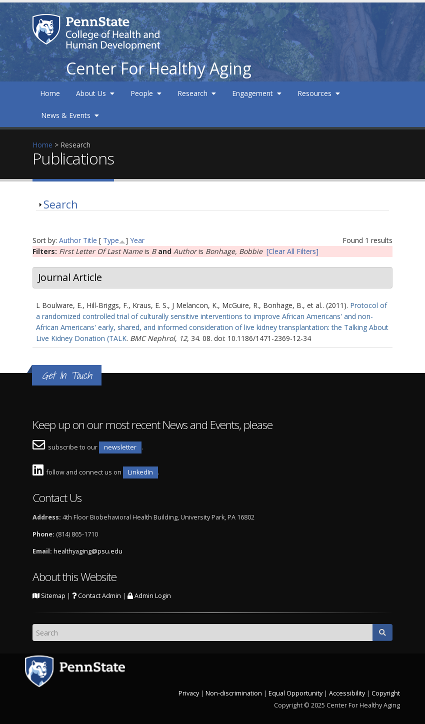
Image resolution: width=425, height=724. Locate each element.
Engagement (257, 93)
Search (61, 205)
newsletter (120, 447)
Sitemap (49, 596)
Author (70, 240)
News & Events (70, 115)
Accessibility (347, 693)
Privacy (188, 693)
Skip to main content (33, 5)
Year (137, 240)
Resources (319, 93)
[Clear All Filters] (292, 251)
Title (90, 240)
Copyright (386, 693)
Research (197, 93)
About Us (95, 93)
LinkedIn (140, 472)
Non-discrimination (234, 693)
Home (50, 93)
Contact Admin (96, 596)
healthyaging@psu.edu (88, 551)
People (146, 93)
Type (111, 240)
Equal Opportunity (295, 693)
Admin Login (149, 596)
